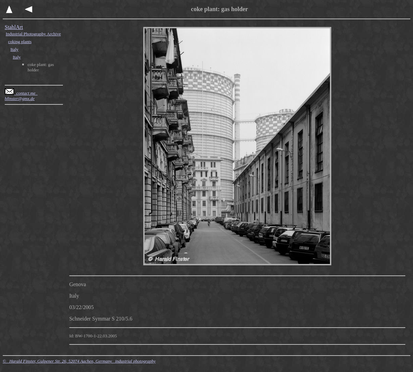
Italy (14, 49)
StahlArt (14, 27)
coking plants (20, 41)
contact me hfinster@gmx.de (21, 96)
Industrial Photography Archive (33, 33)
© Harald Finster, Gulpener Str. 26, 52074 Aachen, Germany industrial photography (79, 361)
